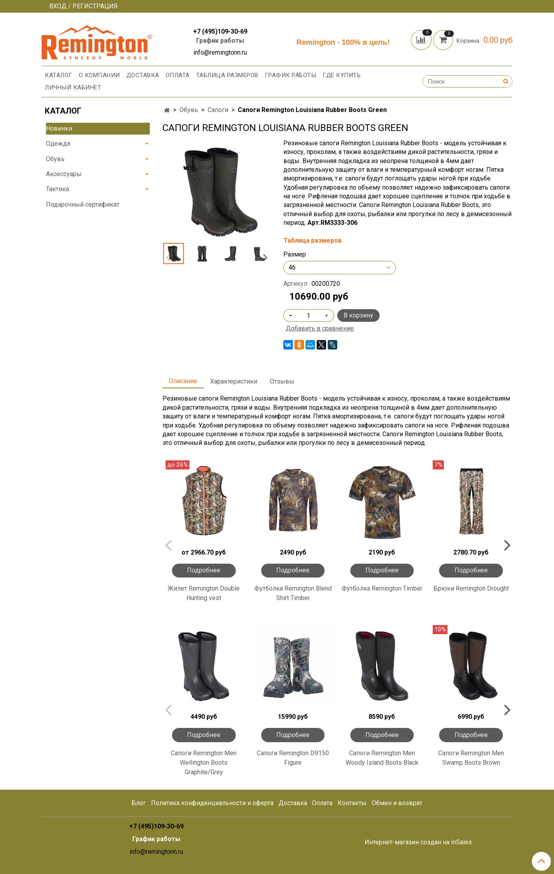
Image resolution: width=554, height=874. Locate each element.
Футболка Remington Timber (382, 588)
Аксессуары (64, 174)
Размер (294, 254)
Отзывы (282, 381)
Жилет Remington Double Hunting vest (204, 593)
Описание (183, 381)
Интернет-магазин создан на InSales (418, 842)
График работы (220, 40)
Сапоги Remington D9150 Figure (293, 757)
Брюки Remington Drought (471, 588)
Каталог (59, 75)
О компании (99, 75)
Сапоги (218, 110)
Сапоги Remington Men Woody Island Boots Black (382, 757)
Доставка (142, 75)
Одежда (58, 143)
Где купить (342, 75)
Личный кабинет (73, 87)
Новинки (59, 128)
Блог (139, 803)
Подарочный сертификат (82, 204)
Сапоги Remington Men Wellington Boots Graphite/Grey (204, 762)
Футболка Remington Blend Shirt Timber (293, 593)
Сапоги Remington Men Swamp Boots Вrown (471, 757)
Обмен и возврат (397, 803)
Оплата (178, 75)
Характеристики (233, 381)
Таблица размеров (227, 75)
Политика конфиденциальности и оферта (212, 803)
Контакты (352, 803)
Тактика (57, 189)
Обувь (189, 110)
